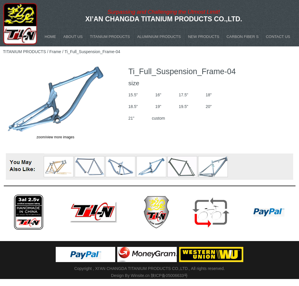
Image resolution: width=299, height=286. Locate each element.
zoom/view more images (55, 137)
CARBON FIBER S (243, 36)
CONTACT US (278, 36)
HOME (50, 36)
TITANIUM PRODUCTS (110, 36)
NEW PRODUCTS (203, 36)
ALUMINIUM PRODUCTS (159, 36)
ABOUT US (73, 36)
